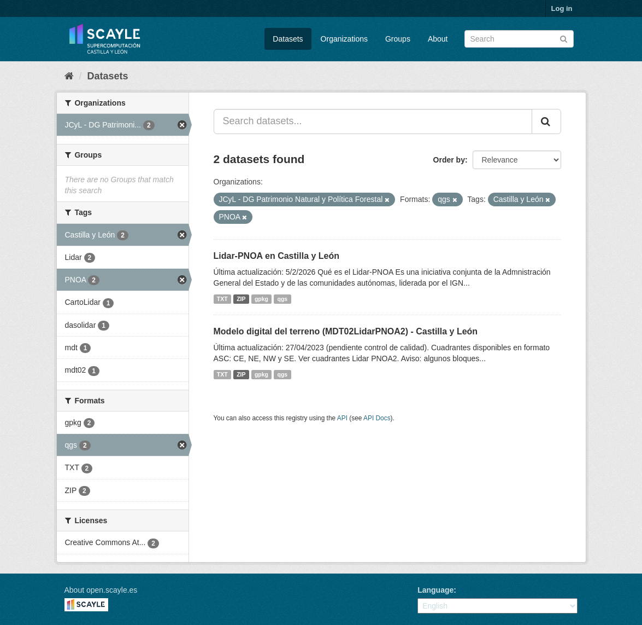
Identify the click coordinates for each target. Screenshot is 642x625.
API (342, 418)
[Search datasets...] (373, 121)
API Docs (377, 418)
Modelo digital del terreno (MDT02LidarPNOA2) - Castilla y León (346, 331)
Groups (397, 38)
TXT (222, 299)
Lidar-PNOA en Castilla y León (277, 256)
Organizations (344, 38)
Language (435, 590)
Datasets (288, 38)
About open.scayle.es (101, 590)
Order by (449, 159)
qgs (283, 299)
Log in (562, 8)
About (438, 38)
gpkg (261, 299)
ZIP (241, 299)
